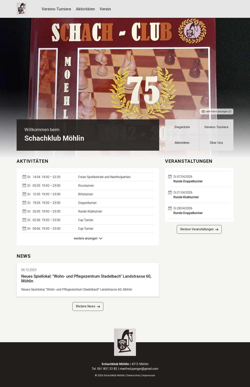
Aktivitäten (85, 9)
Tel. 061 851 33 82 (105, 369)
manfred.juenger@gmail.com (139, 369)
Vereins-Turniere (56, 9)
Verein (105, 9)
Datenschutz (134, 375)
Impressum (148, 375)
